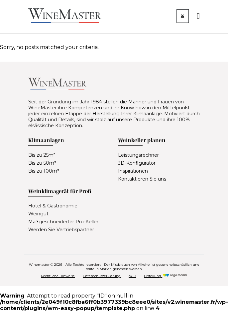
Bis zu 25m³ (42, 155)
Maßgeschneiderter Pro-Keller (63, 222)
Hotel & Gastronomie (52, 206)
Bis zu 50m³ (42, 163)
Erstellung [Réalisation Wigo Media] (165, 276)
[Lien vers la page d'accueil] (64, 21)
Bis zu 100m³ (43, 171)
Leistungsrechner (138, 155)
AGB (132, 276)
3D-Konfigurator (137, 163)
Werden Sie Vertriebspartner (61, 230)
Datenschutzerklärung (102, 276)
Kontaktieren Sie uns (142, 179)
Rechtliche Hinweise (58, 276)
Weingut (38, 214)
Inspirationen (133, 171)
